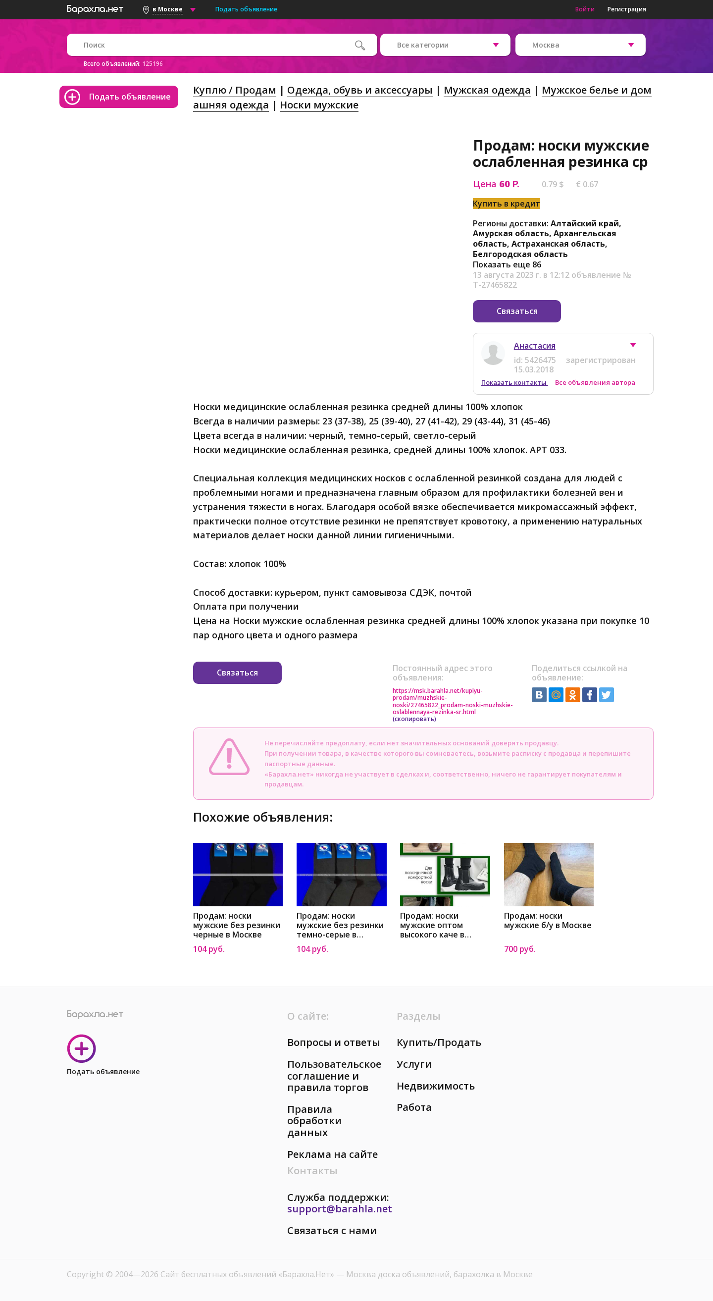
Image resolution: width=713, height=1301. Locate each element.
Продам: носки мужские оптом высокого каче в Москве (432, 925)
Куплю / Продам (234, 90)
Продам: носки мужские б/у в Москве (548, 920)
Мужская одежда (487, 90)
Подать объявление (246, 9)
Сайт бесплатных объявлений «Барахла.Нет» (248, 1273)
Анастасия (535, 345)
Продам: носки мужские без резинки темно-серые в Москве (340, 925)
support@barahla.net (339, 1208)
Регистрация (627, 9)
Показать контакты (514, 381)
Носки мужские (319, 104)
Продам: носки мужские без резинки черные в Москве (236, 925)
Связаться (517, 311)
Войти (585, 9)
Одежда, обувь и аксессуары (360, 90)
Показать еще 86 (507, 264)
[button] (638, 347)
